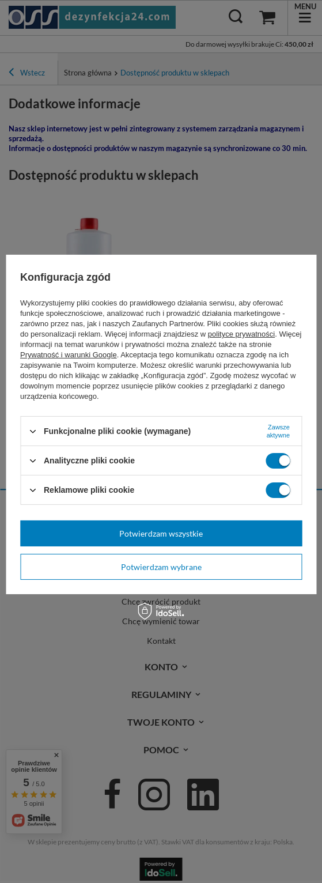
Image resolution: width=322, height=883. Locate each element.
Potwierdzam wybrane (161, 566)
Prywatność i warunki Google (68, 354)
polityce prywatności (241, 334)
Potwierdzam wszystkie (161, 533)
